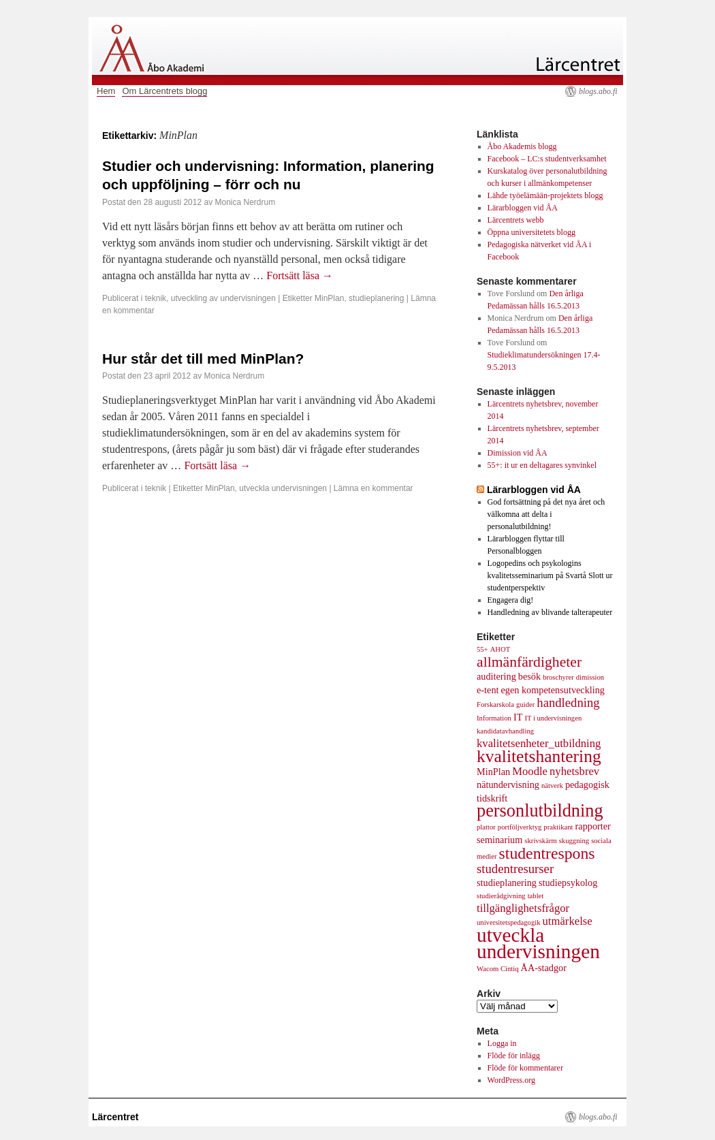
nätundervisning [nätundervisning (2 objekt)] (508, 784)
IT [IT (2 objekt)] (517, 717)
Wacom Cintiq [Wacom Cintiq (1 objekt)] (498, 968)
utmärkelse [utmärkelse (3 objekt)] (567, 921)
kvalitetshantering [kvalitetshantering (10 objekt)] (539, 756)
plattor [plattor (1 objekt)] (486, 827)
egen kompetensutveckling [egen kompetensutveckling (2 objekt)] (552, 689)
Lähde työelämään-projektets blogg (545, 195)
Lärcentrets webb (516, 220)
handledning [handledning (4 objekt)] (568, 702)
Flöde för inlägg (514, 1055)
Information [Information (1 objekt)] (494, 718)
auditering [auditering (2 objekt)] (496, 676)
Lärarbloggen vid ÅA (523, 207)
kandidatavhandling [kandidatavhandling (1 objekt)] (505, 731)
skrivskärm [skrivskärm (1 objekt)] (540, 840)
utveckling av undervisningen (223, 298)
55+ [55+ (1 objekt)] (482, 649)
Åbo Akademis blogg (522, 146)
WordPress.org (511, 1080)
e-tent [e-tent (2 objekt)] (487, 689)
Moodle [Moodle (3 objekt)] (529, 771)
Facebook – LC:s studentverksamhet (547, 158)
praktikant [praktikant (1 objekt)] (558, 827)
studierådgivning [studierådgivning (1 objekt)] (501, 896)
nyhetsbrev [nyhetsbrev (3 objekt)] (574, 771)
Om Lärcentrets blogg (164, 91)
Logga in (502, 1043)
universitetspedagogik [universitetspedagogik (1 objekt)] (509, 922)
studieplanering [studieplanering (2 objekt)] (507, 882)
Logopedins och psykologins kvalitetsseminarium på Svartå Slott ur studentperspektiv (550, 575)
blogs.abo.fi (598, 91)
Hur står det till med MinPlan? (203, 358)
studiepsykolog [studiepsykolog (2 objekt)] (568, 882)
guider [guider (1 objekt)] (525, 704)
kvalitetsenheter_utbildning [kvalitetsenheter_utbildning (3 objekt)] (539, 743)
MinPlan (329, 298)
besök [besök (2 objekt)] (529, 676)
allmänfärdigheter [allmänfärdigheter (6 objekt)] (529, 662)
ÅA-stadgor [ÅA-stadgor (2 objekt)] (544, 967)
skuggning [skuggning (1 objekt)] (574, 840)
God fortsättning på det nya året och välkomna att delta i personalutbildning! (546, 514)
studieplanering (376, 298)
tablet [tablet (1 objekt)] (536, 896)
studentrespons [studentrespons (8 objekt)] (547, 853)
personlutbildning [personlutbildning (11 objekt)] (540, 811)
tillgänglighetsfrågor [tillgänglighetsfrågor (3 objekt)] (523, 908)
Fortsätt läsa (299, 275)
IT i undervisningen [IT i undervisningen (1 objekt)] (553, 718)
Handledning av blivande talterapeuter (550, 612)
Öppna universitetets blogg (531, 232)
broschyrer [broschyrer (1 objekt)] (558, 677)
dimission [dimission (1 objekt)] (590, 677)
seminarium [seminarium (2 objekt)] (499, 839)
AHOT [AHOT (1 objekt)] (500, 649)
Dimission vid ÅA (517, 453)
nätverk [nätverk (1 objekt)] (552, 785)
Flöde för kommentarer (525, 1068)
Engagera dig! (511, 600)
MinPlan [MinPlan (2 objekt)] (493, 771)
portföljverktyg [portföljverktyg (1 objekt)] (520, 827)
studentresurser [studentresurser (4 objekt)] (515, 868)
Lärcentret (115, 1116)
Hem (106, 91)
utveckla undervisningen (283, 488)
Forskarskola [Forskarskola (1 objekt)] (495, 704)
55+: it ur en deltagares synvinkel (542, 465)
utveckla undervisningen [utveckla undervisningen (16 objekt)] (538, 943)
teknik (155, 298)
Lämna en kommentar (373, 488)
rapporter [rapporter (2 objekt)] (593, 826)
